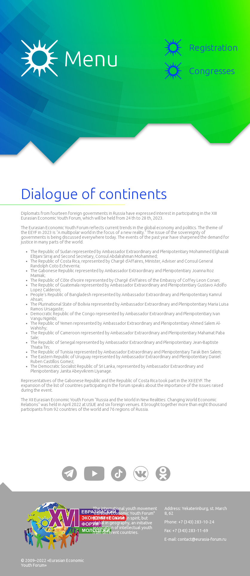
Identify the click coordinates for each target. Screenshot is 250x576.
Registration (213, 47)
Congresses (212, 71)
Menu (42, 58)
